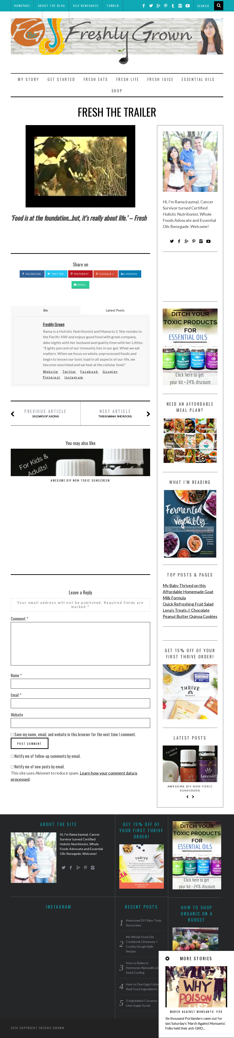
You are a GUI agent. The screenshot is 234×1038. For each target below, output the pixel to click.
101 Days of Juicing (46, 413)
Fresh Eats (96, 79)
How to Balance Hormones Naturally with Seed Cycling (80, 484)
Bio (45, 310)
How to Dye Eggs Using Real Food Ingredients (129, 482)
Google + (105, 273)
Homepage (22, 6)
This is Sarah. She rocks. (115, 413)
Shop (117, 91)
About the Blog (51, 6)
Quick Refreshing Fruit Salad (188, 603)
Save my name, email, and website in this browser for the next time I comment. (75, 666)
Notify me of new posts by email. (39, 698)
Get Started (61, 79)
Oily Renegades (86, 6)
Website (50, 371)
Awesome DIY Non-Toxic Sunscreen (31, 482)
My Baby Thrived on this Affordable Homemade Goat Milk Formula (188, 591)
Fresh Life (127, 79)
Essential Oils (198, 79)
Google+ (110, 371)
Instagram (73, 377)
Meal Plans (56, 17)
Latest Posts (115, 310)
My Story (28, 79)
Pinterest (79, 273)
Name (16, 607)
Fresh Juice (160, 79)
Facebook (31, 273)
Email (80, 284)
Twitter (56, 273)
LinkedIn (129, 273)
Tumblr (112, 6)
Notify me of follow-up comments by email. (47, 688)
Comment (19, 550)
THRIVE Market (26, 17)
